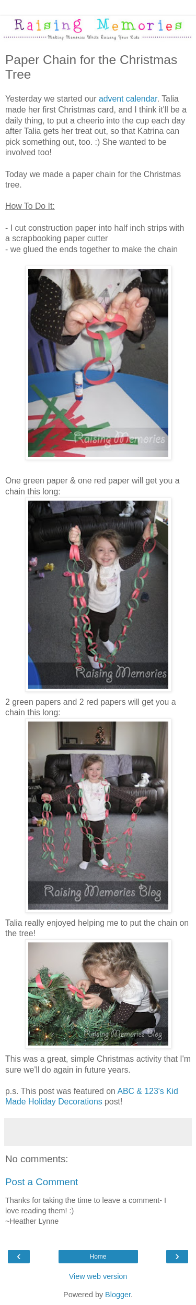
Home (97, 1256)
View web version (98, 1276)
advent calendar (128, 98)
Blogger (118, 1294)
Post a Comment (41, 1181)
